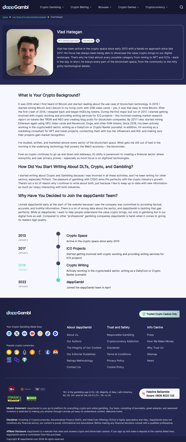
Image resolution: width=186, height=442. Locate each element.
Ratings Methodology (80, 360)
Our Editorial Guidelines (81, 354)
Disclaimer (113, 347)
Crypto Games (127, 7)
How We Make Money (160, 341)
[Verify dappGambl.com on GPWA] (14, 398)
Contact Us (74, 367)
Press (150, 334)
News (150, 360)
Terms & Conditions (119, 354)
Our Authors (74, 341)
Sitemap (152, 354)
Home (5, 17)
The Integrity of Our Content (84, 347)
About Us (72, 334)
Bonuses (103, 7)
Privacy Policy (115, 360)
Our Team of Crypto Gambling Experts (29, 17)
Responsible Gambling (120, 334)
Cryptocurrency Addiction (123, 341)
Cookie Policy (115, 367)
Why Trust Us (155, 347)
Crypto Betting (80, 7)
